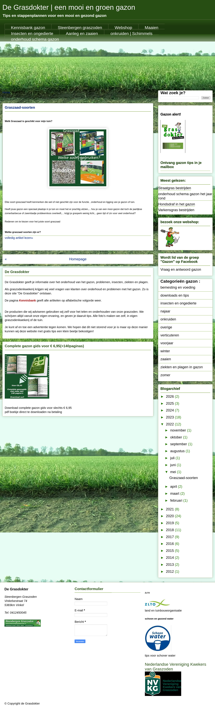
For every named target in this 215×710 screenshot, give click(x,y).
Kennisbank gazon (28, 27)
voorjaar (166, 343)
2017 (170, 537)
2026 (170, 396)
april (174, 486)
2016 (170, 544)
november (178, 430)
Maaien (151, 27)
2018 (170, 530)
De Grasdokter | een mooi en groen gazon (68, 7)
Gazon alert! (170, 114)
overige (166, 327)
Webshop (123, 27)
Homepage (77, 259)
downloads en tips (174, 295)
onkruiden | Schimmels (131, 33)
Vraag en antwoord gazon (180, 269)
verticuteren (169, 335)
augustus (178, 451)
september (179, 444)
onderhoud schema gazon (35, 39)
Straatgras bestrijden (174, 188)
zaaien (165, 359)
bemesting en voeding (177, 287)
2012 (170, 571)
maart (175, 493)
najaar (165, 311)
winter (165, 351)
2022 (170, 424)
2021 (170, 509)
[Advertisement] (107, 63)
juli (173, 458)
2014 (170, 558)
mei (173, 472)
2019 (170, 523)
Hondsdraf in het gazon (176, 204)
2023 (170, 417)
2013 (170, 565)
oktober (176, 437)
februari (176, 500)
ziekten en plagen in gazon (181, 367)
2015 (170, 551)
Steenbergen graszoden (80, 27)
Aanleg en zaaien (82, 33)
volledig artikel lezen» (19, 237)
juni (173, 465)
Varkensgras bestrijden (176, 210)
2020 (170, 516)
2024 (170, 410)
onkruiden (168, 319)
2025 (170, 403)
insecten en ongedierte (178, 303)
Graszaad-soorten (20, 107)
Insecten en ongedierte (32, 33)
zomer (165, 375)
